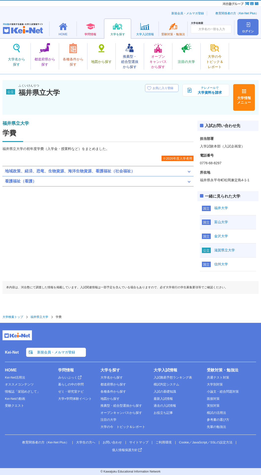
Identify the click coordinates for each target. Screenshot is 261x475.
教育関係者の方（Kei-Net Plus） (237, 13)
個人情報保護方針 (125, 450)
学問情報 (66, 370)
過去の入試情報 (165, 405)
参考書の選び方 (218, 419)
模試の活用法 (216, 413)
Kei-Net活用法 (15, 377)
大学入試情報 (165, 370)
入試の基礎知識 (165, 391)
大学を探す (110, 370)
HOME (11, 370)
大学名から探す (111, 377)
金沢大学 (221, 236)
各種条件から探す (113, 391)
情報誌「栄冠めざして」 (22, 391)
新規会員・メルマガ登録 (187, 13)
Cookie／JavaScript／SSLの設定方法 (205, 442)
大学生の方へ (85, 442)
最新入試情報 (163, 399)
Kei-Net (12, 352)
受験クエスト (14, 405)
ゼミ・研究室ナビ (71, 391)
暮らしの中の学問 (71, 384)
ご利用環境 (164, 442)
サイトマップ (138, 442)
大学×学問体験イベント (75, 399)
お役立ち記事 (163, 413)
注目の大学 (108, 419)
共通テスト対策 (218, 377)
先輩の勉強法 (216, 427)
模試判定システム (166, 384)
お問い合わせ (112, 442)
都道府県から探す (113, 384)
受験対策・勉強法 (222, 370)
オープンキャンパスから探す (121, 413)
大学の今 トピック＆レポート (122, 427)
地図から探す (110, 399)
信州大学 (221, 264)
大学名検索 (197, 23)
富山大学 (221, 222)
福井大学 (221, 208)
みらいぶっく (67, 377)
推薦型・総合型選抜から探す (121, 405)
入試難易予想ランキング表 (173, 377)
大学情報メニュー (244, 100)
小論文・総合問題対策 (223, 391)
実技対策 (213, 405)
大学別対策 (215, 384)
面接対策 (213, 399)
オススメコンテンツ (19, 384)
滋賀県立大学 (224, 250)
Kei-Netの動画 (15, 399)
